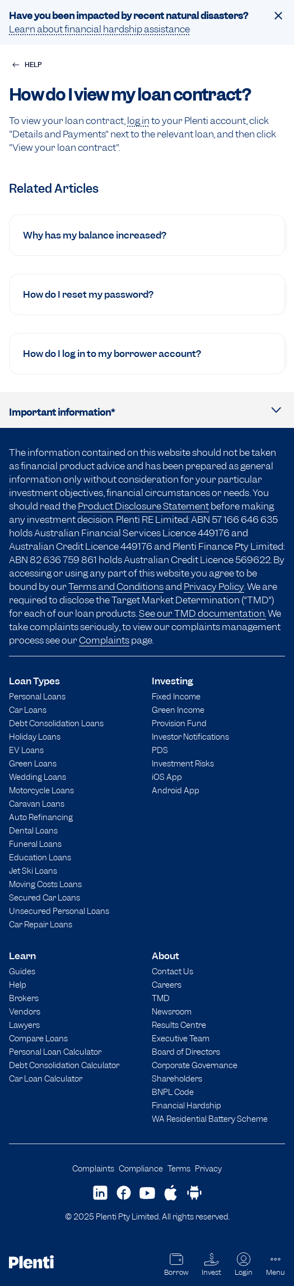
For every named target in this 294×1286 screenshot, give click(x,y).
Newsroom (172, 1011)
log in (138, 121)
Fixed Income (176, 696)
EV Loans (26, 750)
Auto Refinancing (41, 817)
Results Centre (179, 1025)
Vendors (24, 1011)
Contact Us (172, 971)
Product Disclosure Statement (143, 506)
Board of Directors (186, 1051)
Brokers (24, 998)
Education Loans (40, 857)
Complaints (104, 640)
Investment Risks (183, 763)
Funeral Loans (35, 844)
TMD (161, 998)
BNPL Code (173, 1092)
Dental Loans (33, 830)
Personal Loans (37, 696)
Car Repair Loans (40, 924)
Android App (175, 790)
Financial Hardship (186, 1105)
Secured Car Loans (44, 897)
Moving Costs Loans (45, 884)
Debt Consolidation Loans (56, 723)
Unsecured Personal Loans (59, 911)
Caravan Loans (36, 803)
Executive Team (180, 1038)
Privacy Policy (214, 586)
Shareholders (177, 1078)
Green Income (178, 709)
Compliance (141, 1168)
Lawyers (24, 1025)
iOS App (167, 776)
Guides (22, 971)
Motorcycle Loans (41, 790)
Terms (178, 1168)
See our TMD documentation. (202, 613)
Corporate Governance (194, 1065)
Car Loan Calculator (45, 1078)
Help (17, 984)
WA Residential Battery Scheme (210, 1118)
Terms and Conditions (116, 586)
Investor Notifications (190, 736)
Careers (166, 984)
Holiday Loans (34, 736)
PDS (160, 750)
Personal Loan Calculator (55, 1051)
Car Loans (27, 709)
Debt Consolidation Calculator (64, 1065)
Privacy (208, 1168)
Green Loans (33, 763)
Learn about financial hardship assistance (99, 29)
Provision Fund (179, 723)
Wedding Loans (37, 776)
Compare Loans (38, 1038)
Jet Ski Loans (33, 870)
